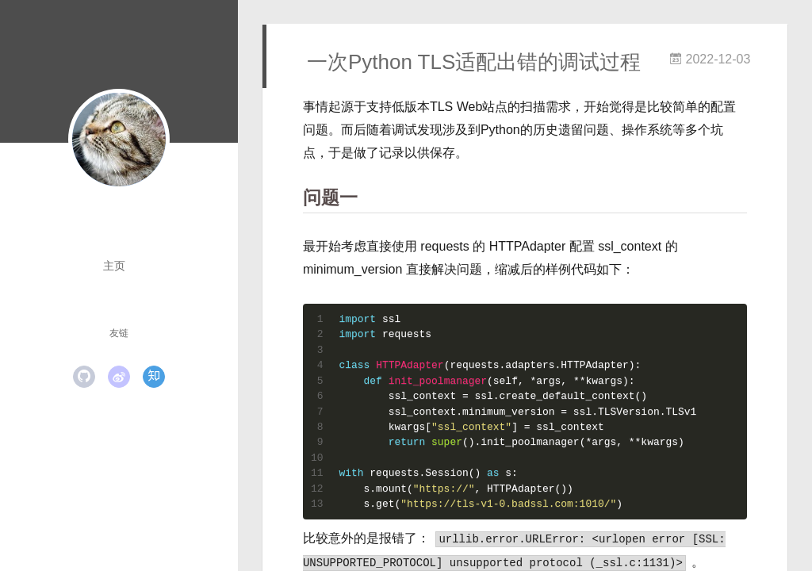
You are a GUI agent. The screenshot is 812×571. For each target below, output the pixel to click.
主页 (114, 265)
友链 (118, 333)
